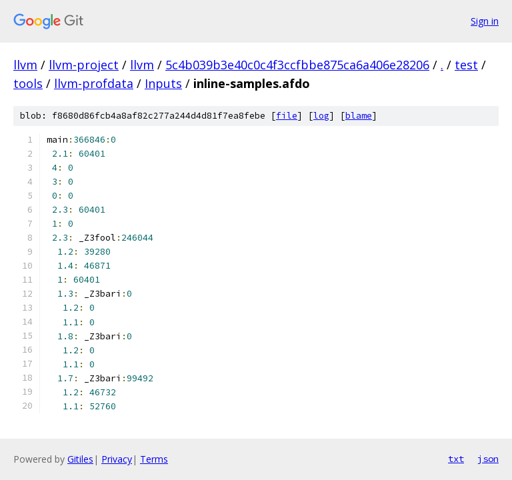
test (466, 65)
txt (456, 459)
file (286, 115)
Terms (154, 459)
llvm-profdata (93, 83)
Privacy (116, 459)
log (321, 115)
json (488, 459)
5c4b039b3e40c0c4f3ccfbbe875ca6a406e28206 (297, 65)
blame (358, 115)
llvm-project (84, 65)
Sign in (485, 21)
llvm (25, 65)
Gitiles (80, 459)
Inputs (163, 83)
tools (28, 83)
